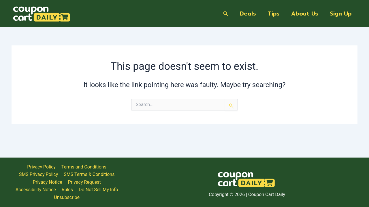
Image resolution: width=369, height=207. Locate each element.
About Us (304, 13)
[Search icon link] (225, 13)
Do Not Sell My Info (299, 190)
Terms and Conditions (213, 183)
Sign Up (341, 13)
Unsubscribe (338, 190)
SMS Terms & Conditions (312, 183)
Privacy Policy (171, 183)
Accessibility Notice (237, 190)
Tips (274, 13)
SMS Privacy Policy (261, 183)
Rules (268, 190)
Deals (248, 13)
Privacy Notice (157, 190)
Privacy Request (194, 190)
